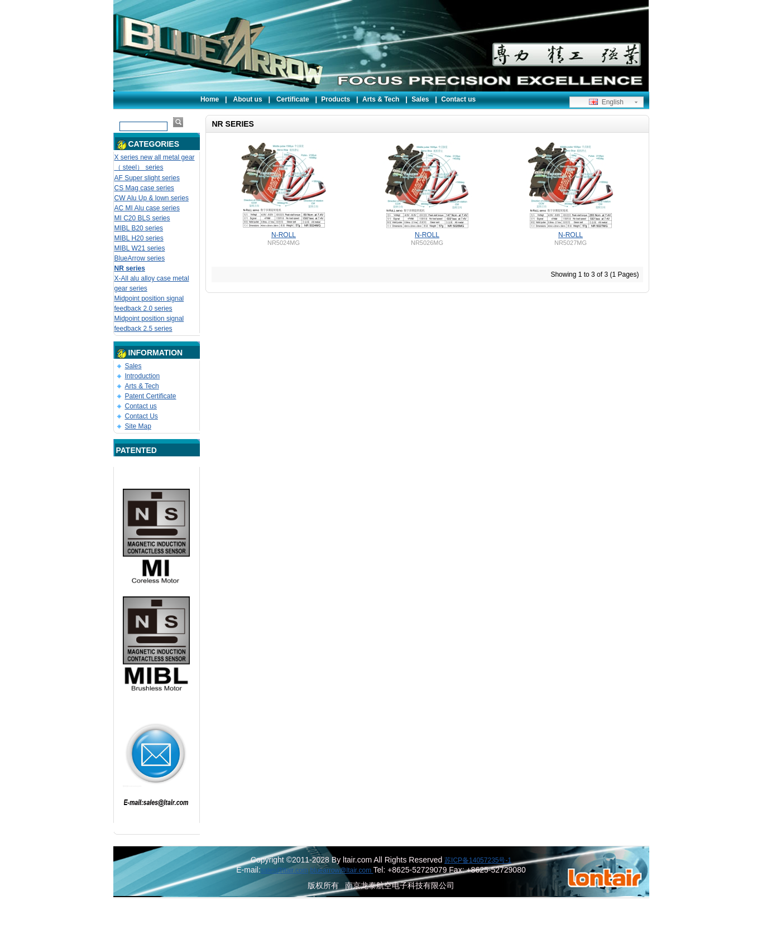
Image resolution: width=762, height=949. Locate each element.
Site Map (138, 426)
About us (247, 99)
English (606, 102)
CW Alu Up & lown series (151, 198)
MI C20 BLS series (142, 218)
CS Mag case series (144, 188)
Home (209, 99)
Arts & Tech (380, 99)
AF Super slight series (147, 178)
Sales (420, 99)
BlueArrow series (139, 258)
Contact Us (141, 416)
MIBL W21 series (139, 248)
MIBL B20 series (139, 228)
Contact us (458, 99)
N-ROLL (283, 235)
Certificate (292, 99)
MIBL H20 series (139, 238)
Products (335, 99)
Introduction (142, 376)
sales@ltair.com (284, 870)
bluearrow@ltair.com (341, 870)
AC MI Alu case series (147, 208)
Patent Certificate (150, 396)
